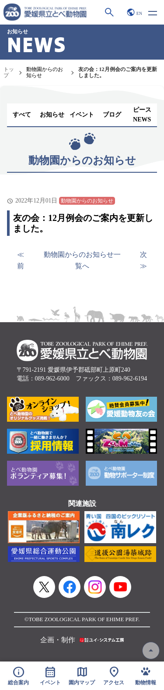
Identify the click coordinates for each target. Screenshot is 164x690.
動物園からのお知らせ (44, 72)
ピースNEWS (142, 115)
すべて (22, 114)
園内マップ (82, 676)
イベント (82, 114)
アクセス (113, 676)
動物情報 (145, 676)
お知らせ (52, 114)
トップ (8, 72)
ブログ (112, 114)
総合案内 (18, 676)
